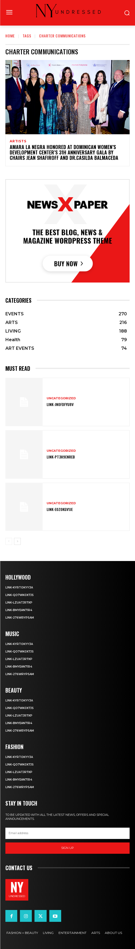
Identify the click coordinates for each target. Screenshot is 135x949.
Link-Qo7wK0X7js (19, 595)
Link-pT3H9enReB (61, 457)
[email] (67, 833)
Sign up (67, 848)
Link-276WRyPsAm (19, 617)
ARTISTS (18, 141)
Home (10, 35)
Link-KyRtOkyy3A (19, 587)
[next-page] (17, 541)
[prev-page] (8, 541)
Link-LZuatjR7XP (18, 602)
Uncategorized (61, 398)
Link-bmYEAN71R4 (18, 610)
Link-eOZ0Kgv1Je (60, 509)
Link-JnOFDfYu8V (60, 404)
